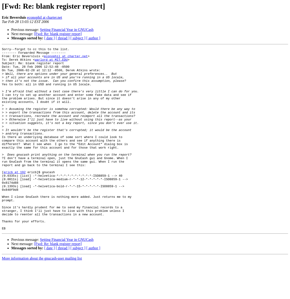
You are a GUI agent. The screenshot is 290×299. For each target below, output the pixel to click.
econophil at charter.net (44, 17)
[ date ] (49, 38)
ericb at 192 (15, 197)
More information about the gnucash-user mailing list (42, 295)
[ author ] (93, 38)
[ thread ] (63, 38)
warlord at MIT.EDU (51, 62)
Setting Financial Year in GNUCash (67, 30)
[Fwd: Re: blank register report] (58, 34)
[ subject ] (77, 38)
